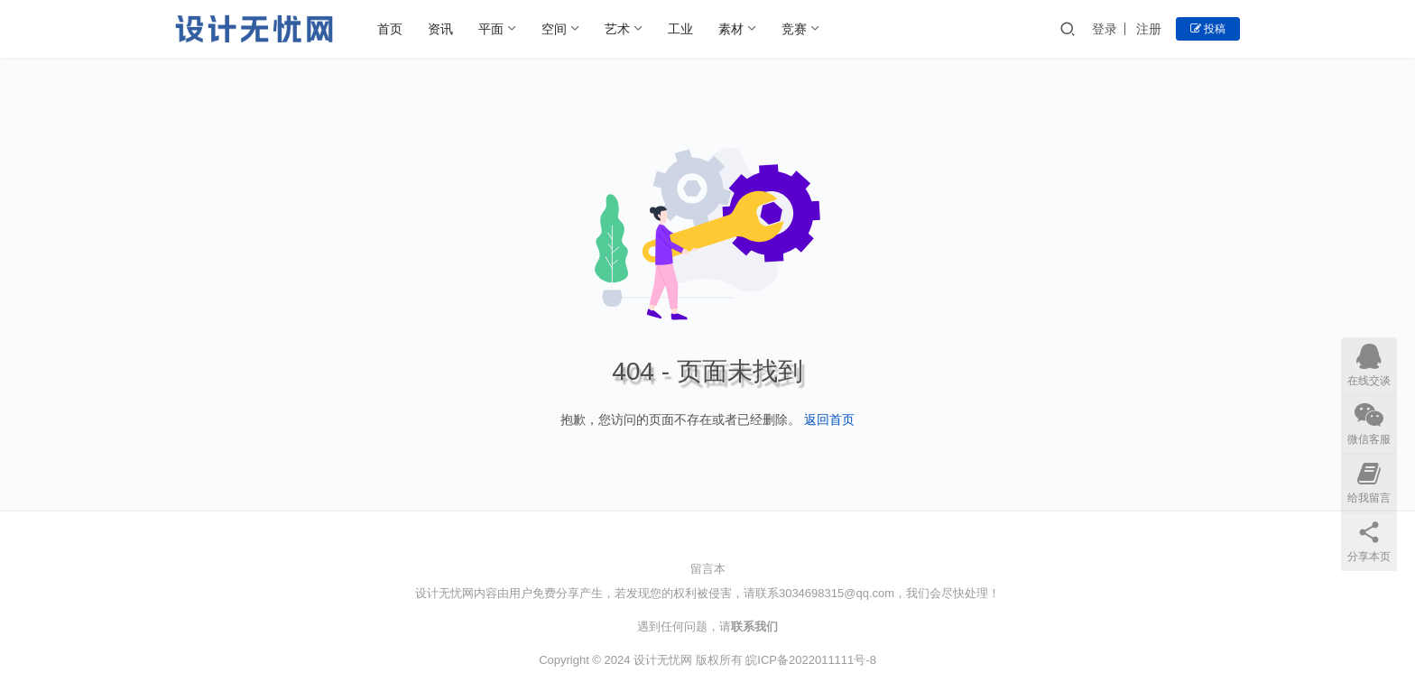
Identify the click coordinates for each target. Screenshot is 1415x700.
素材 (731, 29)
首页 (389, 29)
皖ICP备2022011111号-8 (810, 660)
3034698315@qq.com (836, 593)
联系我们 (754, 626)
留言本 (708, 569)
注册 (1148, 29)
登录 (1104, 29)
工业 (680, 29)
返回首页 (829, 419)
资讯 (440, 29)
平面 (491, 29)
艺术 (617, 29)
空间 (554, 29)
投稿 (1207, 29)
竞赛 (794, 29)
